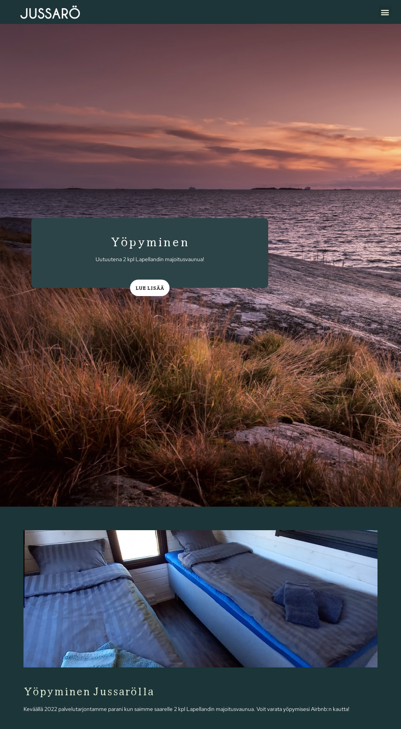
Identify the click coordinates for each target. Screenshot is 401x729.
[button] (385, 11)
